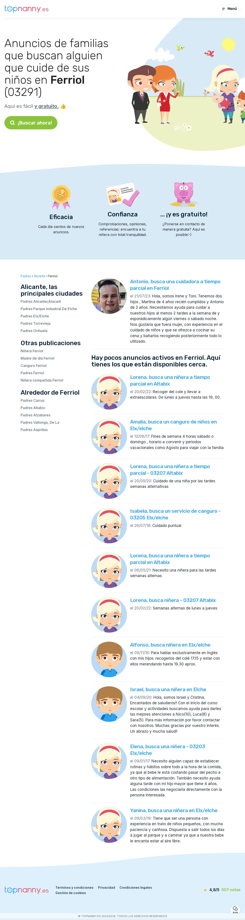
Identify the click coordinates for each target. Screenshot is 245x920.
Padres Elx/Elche (35, 316)
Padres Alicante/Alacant (41, 301)
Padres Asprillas (34, 429)
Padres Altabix (33, 408)
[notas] (215, 890)
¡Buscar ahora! (31, 123)
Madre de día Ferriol (37, 358)
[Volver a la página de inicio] (26, 9)
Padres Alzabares (35, 415)
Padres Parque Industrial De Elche (49, 309)
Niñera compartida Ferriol (42, 380)
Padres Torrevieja (36, 323)
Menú (229, 9)
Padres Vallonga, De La (40, 422)
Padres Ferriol (32, 373)
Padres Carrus (32, 400)
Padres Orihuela (34, 330)
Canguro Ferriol (34, 365)
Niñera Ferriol (32, 351)
